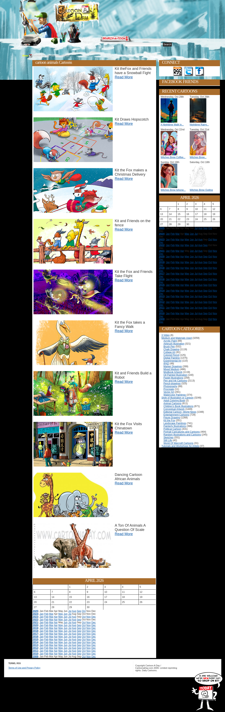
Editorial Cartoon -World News (179, 412)
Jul (69, 611)
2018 (35, 631)
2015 (35, 639)
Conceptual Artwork (174, 409)
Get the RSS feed (177, 71)
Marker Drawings (172, 366)
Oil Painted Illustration (175, 375)
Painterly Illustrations (174, 426)
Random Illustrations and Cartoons (182, 434)
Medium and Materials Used (176, 338)
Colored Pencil (171, 355)
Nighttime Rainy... (199, 124)
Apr (56, 616)
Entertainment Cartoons (176, 414)
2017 (35, 633)
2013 (35, 645)
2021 (35, 622)
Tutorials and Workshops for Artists (180, 446)
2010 (35, 653)
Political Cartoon (172, 429)
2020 (35, 625)
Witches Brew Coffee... (173, 157)
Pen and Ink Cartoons (175, 380)
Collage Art (169, 352)
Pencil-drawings (172, 383)
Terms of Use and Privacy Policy (24, 668)
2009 (35, 656)
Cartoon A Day (87, 13)
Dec (93, 616)
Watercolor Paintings (174, 394)
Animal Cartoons (172, 403)
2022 (35, 619)
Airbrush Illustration (173, 343)
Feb (46, 614)
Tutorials (68, 45)
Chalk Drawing (171, 349)
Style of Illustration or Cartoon (177, 397)
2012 (35, 648)
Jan (41, 614)
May (60, 614)
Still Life (167, 440)
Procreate (168, 389)
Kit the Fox (169, 420)
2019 (35, 628)
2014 (35, 642)
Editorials (52, 45)
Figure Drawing (171, 417)
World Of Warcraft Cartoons (178, 443)
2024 (35, 614)
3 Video (165, 335)
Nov (88, 616)
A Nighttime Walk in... (172, 124)
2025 (35, 611)
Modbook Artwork (172, 372)
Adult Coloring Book (174, 400)
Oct (84, 611)
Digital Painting (171, 358)
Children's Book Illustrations (178, 406)
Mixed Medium (171, 369)
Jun (65, 614)
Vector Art (168, 392)
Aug (74, 611)
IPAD (166, 363)
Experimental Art (172, 360)
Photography (170, 386)
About (37, 45)
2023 (35, 616)
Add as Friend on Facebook (199, 71)
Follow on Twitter (188, 71)
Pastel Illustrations (173, 377)
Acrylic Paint (170, 340)
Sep (79, 611)
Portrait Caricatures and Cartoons (181, 431)
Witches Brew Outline (201, 190)
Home (23, 45)
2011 (35, 650)
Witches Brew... (198, 157)
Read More (124, 77)
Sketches (168, 437)
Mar (51, 614)
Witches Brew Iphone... (173, 190)
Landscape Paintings (174, 423)
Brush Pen (169, 346)
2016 (35, 636)
